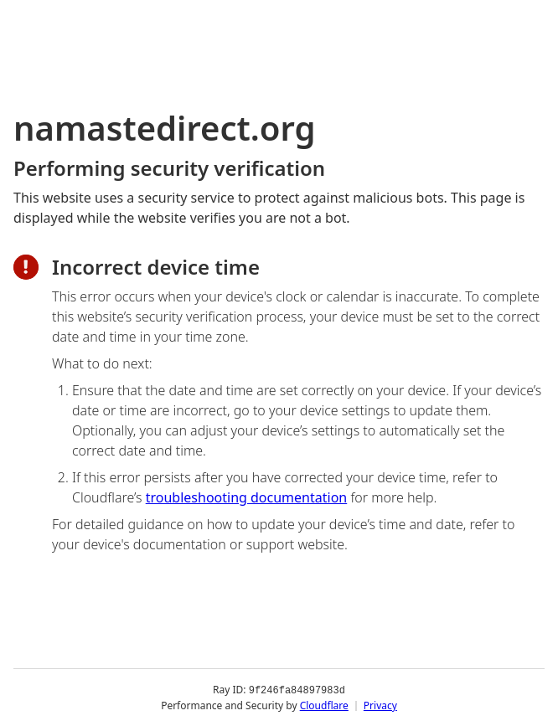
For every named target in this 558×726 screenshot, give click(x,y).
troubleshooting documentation (247, 497)
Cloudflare (324, 705)
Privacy (380, 705)
